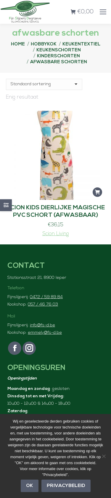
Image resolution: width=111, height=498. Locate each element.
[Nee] (104, 456)
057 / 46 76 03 (43, 304)
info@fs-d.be (42, 325)
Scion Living (55, 233)
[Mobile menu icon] (103, 11)
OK (29, 485)
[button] (97, 192)
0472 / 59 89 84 (46, 297)
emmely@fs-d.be (45, 333)
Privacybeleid (66, 485)
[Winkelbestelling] (44, 84)
